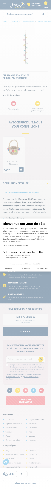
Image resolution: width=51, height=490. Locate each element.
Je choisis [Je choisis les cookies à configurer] (25, 269)
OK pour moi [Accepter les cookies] (42, 269)
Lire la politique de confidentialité (15, 246)
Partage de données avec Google (17, 255)
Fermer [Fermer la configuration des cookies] (8, 269)
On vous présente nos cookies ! (16, 258)
